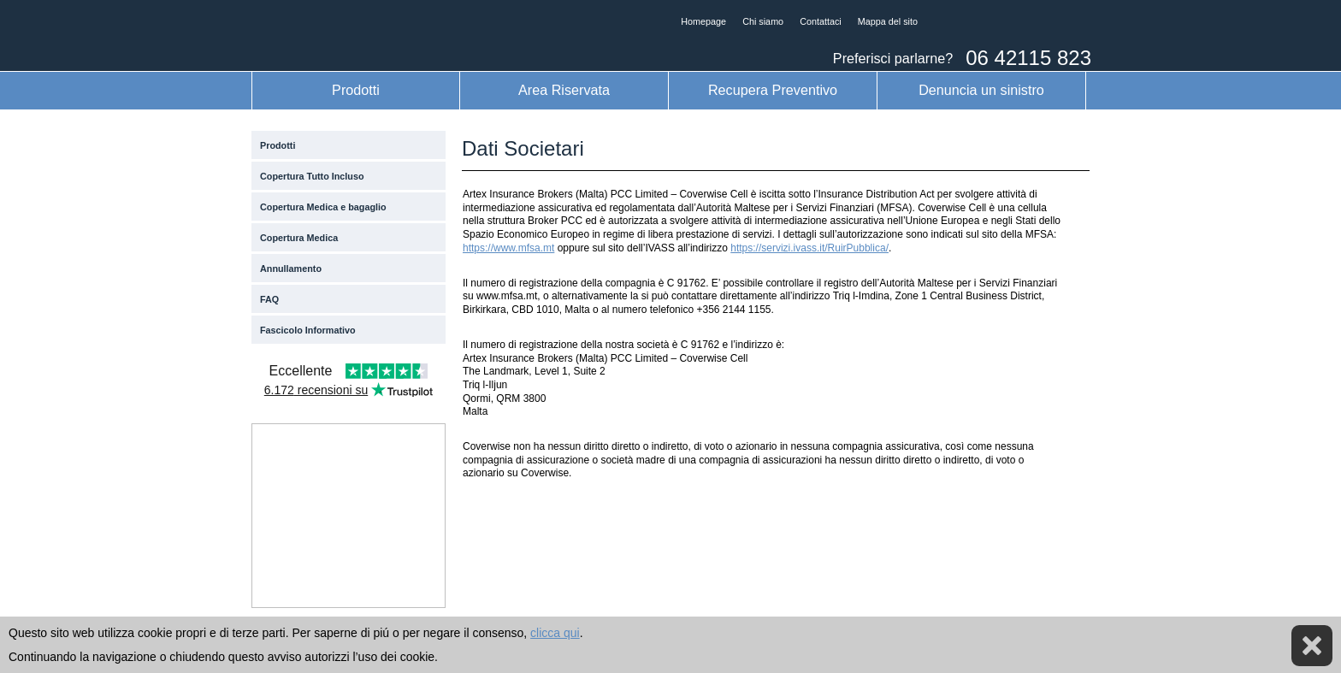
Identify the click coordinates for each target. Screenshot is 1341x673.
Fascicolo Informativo (308, 330)
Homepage (703, 21)
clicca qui (555, 633)
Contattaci (821, 21)
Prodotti (356, 89)
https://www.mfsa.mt (508, 248)
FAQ (269, 299)
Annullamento (291, 268)
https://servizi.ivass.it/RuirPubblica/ (809, 248)
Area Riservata (564, 89)
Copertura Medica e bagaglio (323, 207)
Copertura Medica (299, 238)
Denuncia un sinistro (981, 89)
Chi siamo (762, 21)
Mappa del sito (888, 21)
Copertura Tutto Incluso (312, 176)
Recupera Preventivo (772, 89)
